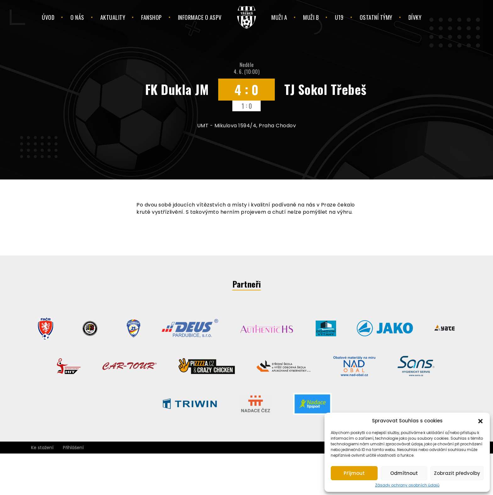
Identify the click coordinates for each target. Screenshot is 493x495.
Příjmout (354, 473)
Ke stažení (42, 447)
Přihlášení (73, 447)
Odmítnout (404, 473)
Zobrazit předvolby (457, 473)
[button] (480, 420)
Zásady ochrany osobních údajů (407, 485)
